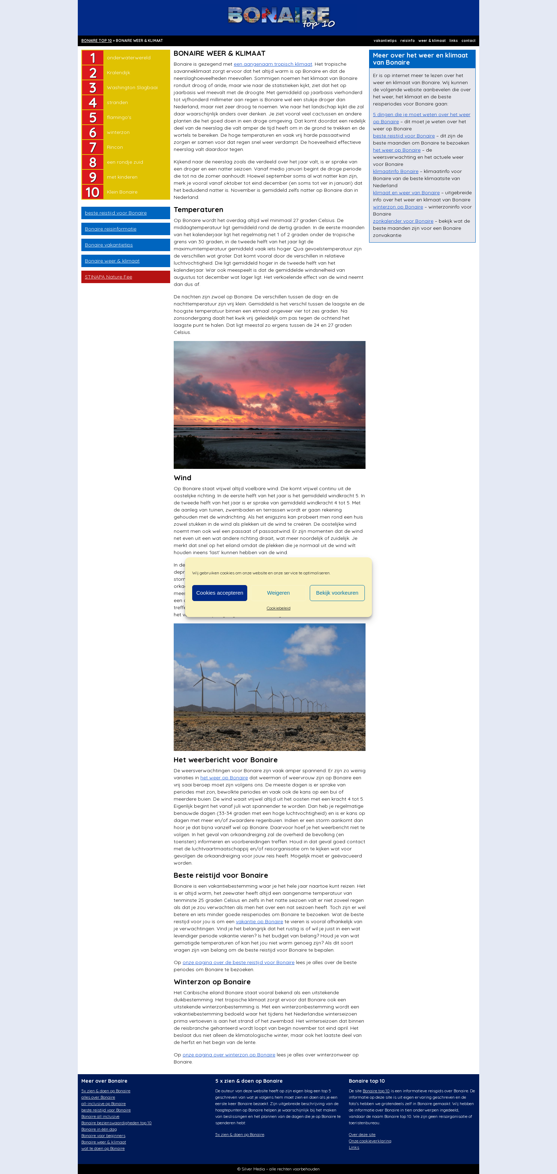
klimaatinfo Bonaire (395, 171)
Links (354, 1147)
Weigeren (278, 593)
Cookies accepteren (219, 593)
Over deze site (362, 1134)
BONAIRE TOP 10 (96, 40)
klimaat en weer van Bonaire (406, 192)
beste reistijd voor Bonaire (116, 213)
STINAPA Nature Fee (108, 277)
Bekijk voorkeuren (337, 593)
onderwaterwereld (129, 57)
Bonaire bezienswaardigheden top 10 (116, 1122)
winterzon (118, 132)
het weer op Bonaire (224, 777)
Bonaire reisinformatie (110, 229)
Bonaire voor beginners (103, 1135)
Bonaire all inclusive (100, 1116)
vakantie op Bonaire (259, 921)
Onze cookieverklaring (370, 1140)
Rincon (115, 147)
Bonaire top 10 (376, 1090)
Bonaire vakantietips (109, 245)
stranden (117, 102)
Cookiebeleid (279, 608)
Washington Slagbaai (132, 87)
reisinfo (407, 40)
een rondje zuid (125, 162)
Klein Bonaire (122, 192)
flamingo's (119, 117)
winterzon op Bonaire (398, 207)
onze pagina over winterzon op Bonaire (229, 1054)
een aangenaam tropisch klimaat (273, 64)
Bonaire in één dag (99, 1129)
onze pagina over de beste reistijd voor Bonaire (238, 962)
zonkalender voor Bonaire (403, 221)
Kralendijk (118, 72)
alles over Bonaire (98, 1097)
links (453, 40)
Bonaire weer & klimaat (112, 261)
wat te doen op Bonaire (103, 1148)
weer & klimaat (432, 40)
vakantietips (385, 40)
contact (468, 40)
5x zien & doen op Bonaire (105, 1090)
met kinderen (122, 177)
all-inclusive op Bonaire (103, 1103)
